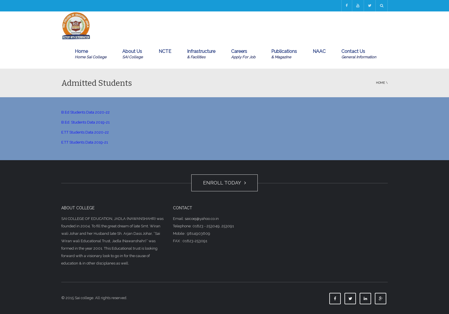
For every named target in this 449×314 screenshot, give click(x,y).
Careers (243, 54)
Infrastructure (201, 54)
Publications (284, 54)
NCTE (165, 51)
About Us (132, 54)
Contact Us (358, 54)
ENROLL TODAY (224, 183)
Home (91, 54)
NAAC (319, 51)
